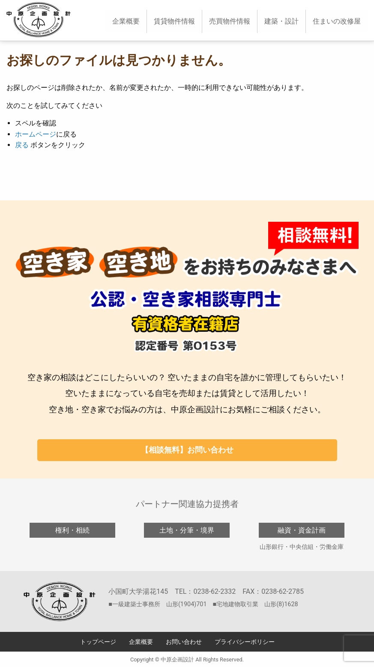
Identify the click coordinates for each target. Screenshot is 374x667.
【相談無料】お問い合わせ (187, 449)
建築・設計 (281, 21)
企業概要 (126, 21)
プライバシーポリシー (245, 642)
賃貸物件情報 (174, 21)
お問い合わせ (184, 642)
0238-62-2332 (214, 591)
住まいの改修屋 (337, 21)
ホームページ (35, 134)
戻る (22, 145)
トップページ (98, 642)
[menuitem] (126, 21)
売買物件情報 (229, 21)
